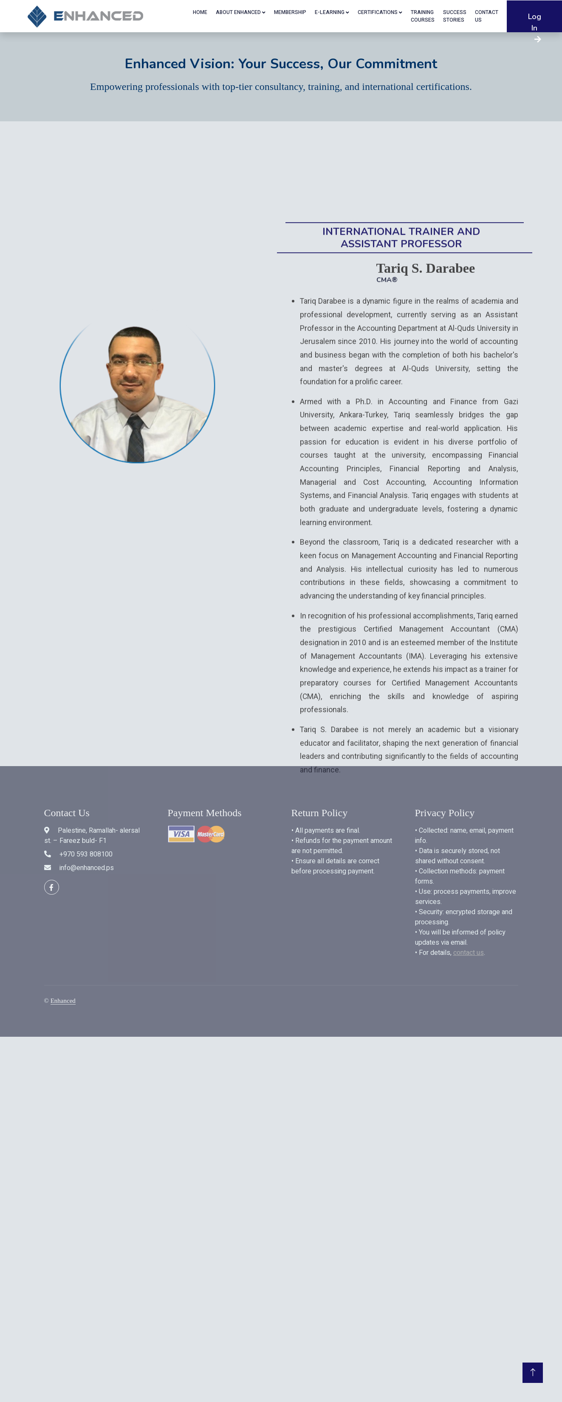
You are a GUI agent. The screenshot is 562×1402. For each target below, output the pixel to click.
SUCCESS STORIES (454, 16)
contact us (468, 953)
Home (200, 12)
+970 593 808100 (86, 854)
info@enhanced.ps (86, 868)
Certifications (378, 12)
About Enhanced (238, 12)
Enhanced (63, 1000)
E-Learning (330, 12)
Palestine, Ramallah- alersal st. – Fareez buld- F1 (92, 836)
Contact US (486, 16)
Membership (290, 12)
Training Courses (423, 16)
